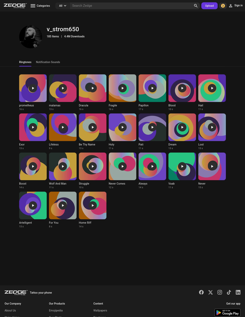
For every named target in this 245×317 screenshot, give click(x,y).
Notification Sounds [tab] (48, 62)
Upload (209, 5)
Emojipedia (56, 310)
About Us (10, 310)
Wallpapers (100, 310)
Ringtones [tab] (25, 62)
